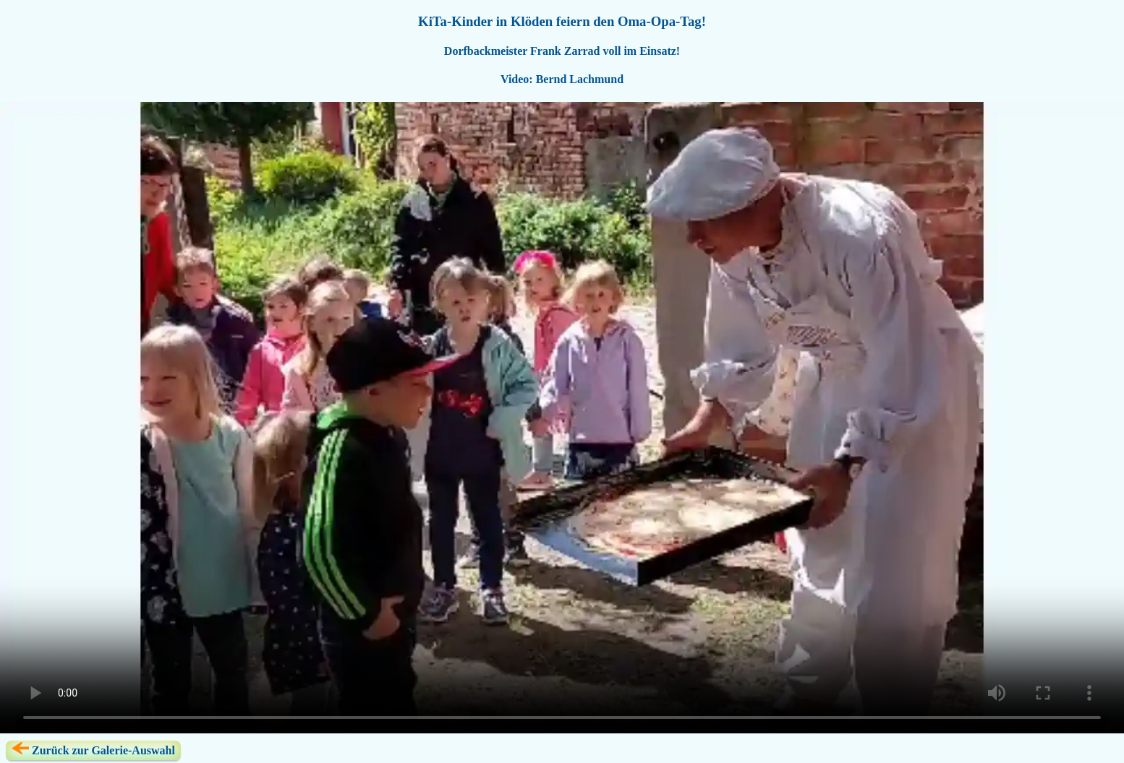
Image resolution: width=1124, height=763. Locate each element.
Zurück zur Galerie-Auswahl (93, 749)
